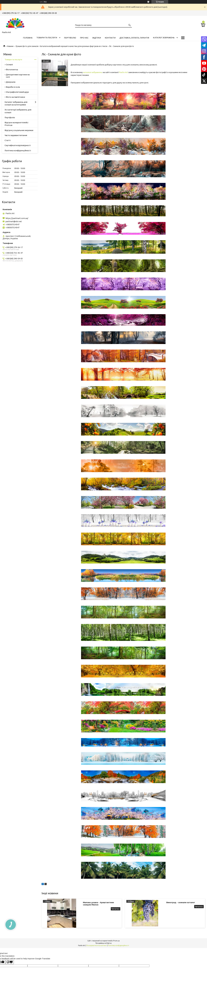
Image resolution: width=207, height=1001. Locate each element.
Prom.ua (116, 941)
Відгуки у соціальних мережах (19, 130)
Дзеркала (10, 82)
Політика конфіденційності (18, 150)
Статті (8, 140)
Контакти (110, 38)
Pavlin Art (123, 72)
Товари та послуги (46, 37)
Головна (27, 38)
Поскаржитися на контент (96, 945)
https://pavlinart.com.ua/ (17, 218)
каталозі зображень (92, 72)
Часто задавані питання (16, 135)
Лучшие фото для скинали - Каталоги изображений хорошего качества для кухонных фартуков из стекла (61, 46)
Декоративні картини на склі (18, 75)
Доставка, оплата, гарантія (134, 38)
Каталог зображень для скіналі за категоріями (16, 103)
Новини (10, 46)
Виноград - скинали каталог (180, 902)
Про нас (84, 38)
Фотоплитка (12, 69)
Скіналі (9, 64)
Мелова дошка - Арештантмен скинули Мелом (98, 903)
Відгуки (96, 38)
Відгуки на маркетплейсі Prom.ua (16, 123)
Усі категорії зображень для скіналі (18, 111)
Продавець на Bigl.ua (103, 943)
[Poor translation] (9, 962)
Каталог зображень (164, 37)
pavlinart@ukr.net (13, 221)
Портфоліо (70, 38)
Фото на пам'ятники (15, 97)
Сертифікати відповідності (18, 145)
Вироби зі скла (13, 87)
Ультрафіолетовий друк (17, 92)
